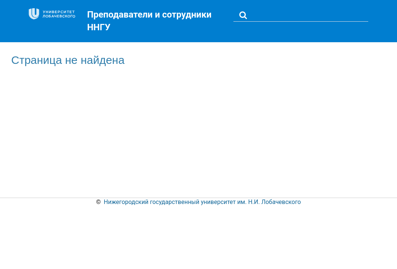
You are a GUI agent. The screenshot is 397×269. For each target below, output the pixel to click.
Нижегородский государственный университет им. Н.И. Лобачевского (202, 201)
